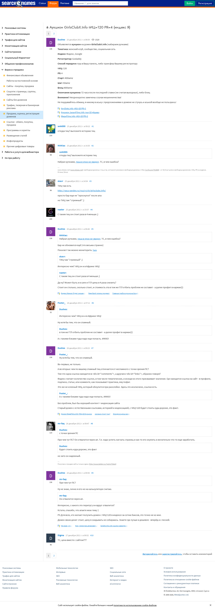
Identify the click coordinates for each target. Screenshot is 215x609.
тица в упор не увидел (87, 161)
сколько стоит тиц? (102, 414)
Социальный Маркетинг (15, 57)
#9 (92, 473)
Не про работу (10, 158)
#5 (92, 229)
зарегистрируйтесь (172, 553)
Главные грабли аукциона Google (125, 293)
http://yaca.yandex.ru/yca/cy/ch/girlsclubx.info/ (82, 190)
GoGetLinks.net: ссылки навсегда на (114, 526)
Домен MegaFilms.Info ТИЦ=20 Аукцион (76, 414)
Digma (61, 535)
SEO (58, 576)
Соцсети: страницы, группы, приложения (19, 93)
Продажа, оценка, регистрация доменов (21, 115)
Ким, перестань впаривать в (86, 526)
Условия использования (175, 571)
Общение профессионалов (17, 63)
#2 (93, 145)
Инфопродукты (13, 140)
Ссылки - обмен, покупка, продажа (18, 123)
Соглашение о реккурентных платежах (181, 583)
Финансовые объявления (18, 75)
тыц (95, 250)
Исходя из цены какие (121, 414)
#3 (90, 181)
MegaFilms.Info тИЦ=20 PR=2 (74, 116)
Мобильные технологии (67, 568)
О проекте (168, 568)
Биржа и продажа (12, 69)
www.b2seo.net (77, 170)
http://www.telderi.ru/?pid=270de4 (102, 464)
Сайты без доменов (15, 99)
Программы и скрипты (16, 130)
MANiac (61, 145)
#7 (92, 348)
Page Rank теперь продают (99, 293)
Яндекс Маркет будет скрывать (73, 293)
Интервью (60, 572)
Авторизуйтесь (150, 553)
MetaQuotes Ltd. (181, 594)
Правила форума (10, 587)
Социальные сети (118, 572)
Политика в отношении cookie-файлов (181, 579)
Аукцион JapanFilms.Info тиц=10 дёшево (80, 112)
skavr (60, 180)
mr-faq (61, 423)
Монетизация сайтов (14, 46)
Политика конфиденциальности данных (182, 575)
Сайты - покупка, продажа (18, 86)
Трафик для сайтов (13, 40)
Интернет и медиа (118, 580)
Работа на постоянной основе (22, 80)
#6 (93, 303)
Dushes (61, 39)
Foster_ (61, 302)
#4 (91, 209)
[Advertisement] (107, 15)
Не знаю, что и (66, 526)
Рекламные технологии (67, 580)
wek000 (61, 126)
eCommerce (115, 583)
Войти (190, 3)
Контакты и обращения (174, 587)
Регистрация (205, 3)
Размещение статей (15, 135)
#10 (91, 535)
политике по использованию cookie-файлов (135, 605)
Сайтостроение (11, 52)
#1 (93, 126)
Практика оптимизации (15, 34)
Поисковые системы (13, 28)
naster (61, 209)
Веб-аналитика (63, 583)
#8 (92, 423)
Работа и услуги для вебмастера (20, 152)
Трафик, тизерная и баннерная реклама (21, 107)
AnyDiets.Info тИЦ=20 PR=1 (73, 108)
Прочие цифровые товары (18, 146)
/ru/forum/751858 (152, 170)
